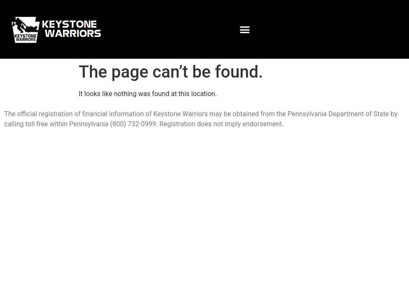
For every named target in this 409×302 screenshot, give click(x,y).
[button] (245, 29)
